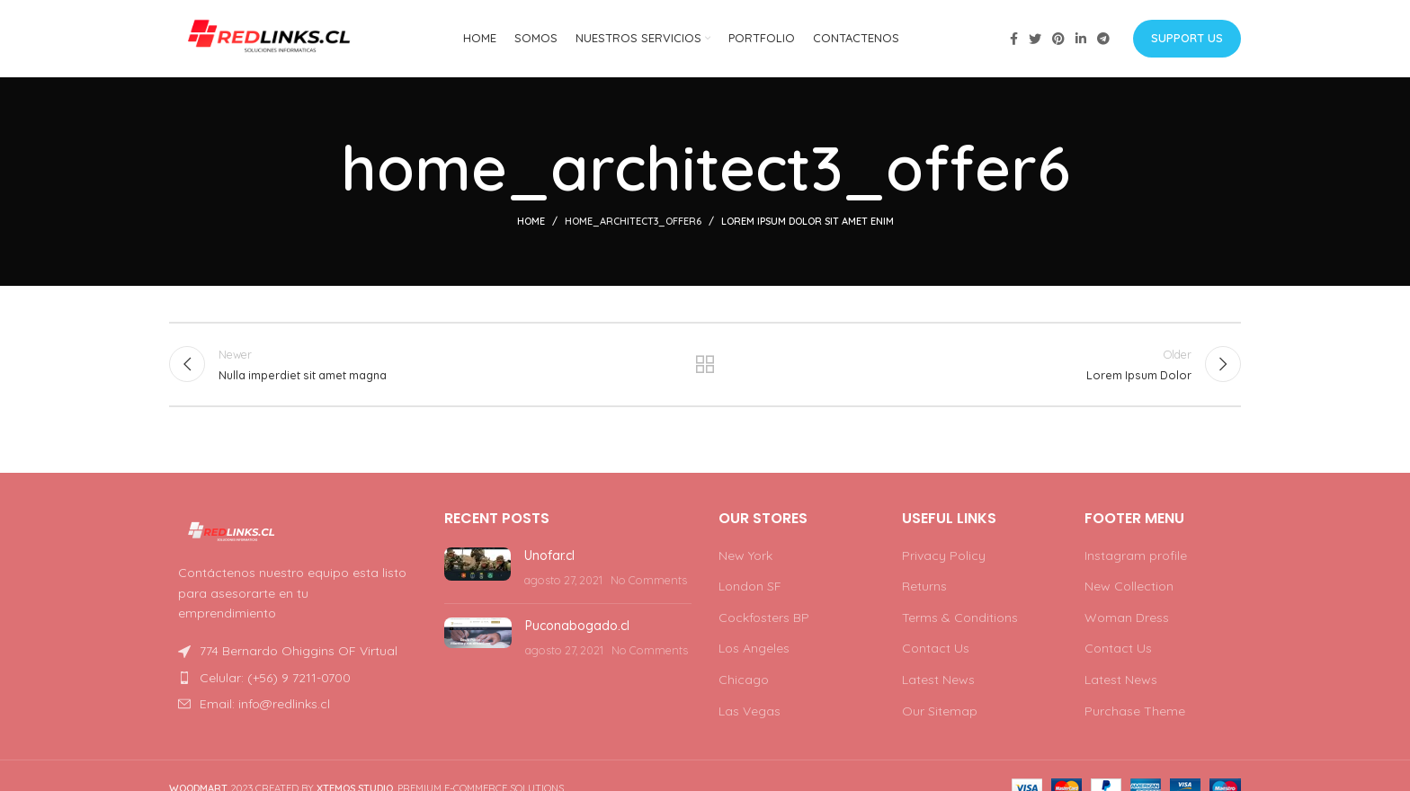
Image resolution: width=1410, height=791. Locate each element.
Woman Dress (1126, 621)
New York (745, 558)
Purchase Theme (1134, 714)
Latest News (938, 683)
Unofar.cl (549, 558)
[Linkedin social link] (1081, 40)
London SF (749, 590)
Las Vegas (749, 714)
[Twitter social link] (1035, 40)
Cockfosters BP (763, 621)
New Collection (1129, 590)
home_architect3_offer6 (633, 224)
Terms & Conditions (960, 621)
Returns (924, 590)
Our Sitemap (939, 714)
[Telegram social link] (1103, 40)
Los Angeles (754, 652)
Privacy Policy (944, 558)
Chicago (743, 683)
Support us (1187, 39)
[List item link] (293, 681)
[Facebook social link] (1013, 40)
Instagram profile (1135, 558)
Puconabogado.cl (577, 629)
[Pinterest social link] (1058, 40)
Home (531, 224)
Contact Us (935, 652)
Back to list (705, 369)
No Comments (649, 583)
